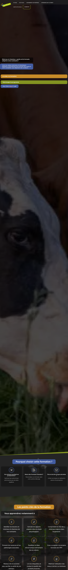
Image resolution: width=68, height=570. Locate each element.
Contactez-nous (54, 1)
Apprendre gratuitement (43, 1)
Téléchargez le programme (10, 82)
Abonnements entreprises (29, 1)
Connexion (15, 4)
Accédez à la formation (9, 76)
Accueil (14, 1)
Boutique (19, 1)
